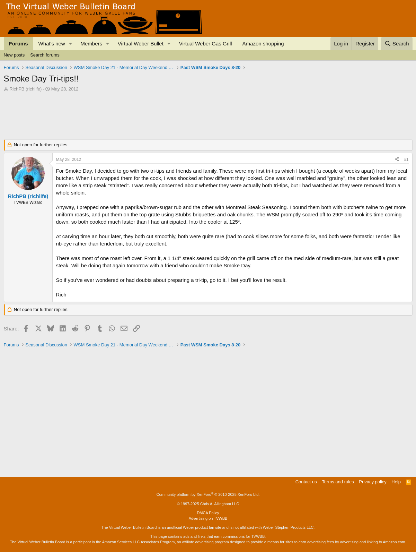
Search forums (45, 55)
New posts (14, 55)
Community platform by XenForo (208, 494)
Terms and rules (338, 481)
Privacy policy (372, 481)
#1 (406, 159)
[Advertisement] (130, 111)
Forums (18, 43)
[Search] (397, 43)
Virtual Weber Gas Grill (205, 43)
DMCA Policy (208, 513)
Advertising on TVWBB (208, 518)
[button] (70, 43)
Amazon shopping (263, 43)
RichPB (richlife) (25, 89)
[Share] (396, 160)
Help (396, 481)
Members (91, 43)
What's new (51, 43)
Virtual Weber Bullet (140, 43)
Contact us (306, 481)
